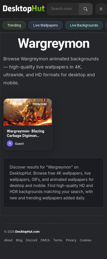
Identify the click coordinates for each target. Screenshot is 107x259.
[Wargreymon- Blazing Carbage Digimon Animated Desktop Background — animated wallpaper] (28, 124)
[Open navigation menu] (101, 9)
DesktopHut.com (27, 231)
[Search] (86, 9)
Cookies (86, 240)
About (8, 240)
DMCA (45, 240)
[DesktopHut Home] (24, 9)
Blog (19, 240)
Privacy (71, 240)
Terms (57, 240)
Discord (31, 240)
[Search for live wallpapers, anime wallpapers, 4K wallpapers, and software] (63, 8)
